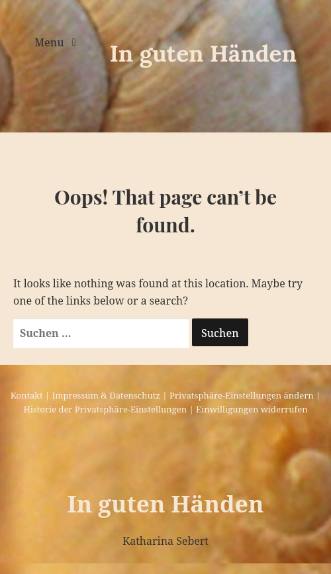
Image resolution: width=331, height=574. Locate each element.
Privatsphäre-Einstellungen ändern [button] (241, 395)
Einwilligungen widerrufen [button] (252, 409)
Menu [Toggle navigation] (50, 42)
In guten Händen (203, 53)
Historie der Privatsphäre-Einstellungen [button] (105, 409)
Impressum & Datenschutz (106, 395)
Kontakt (27, 395)
